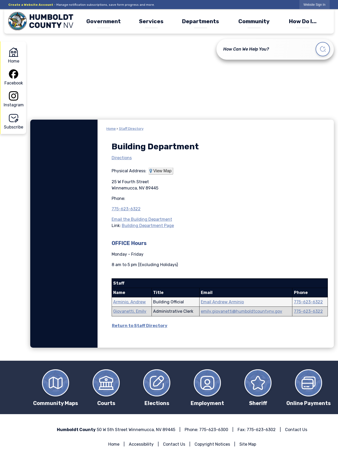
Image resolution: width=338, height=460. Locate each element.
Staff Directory (131, 128)
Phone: (118, 198)
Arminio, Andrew (129, 301)
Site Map (247, 444)
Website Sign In (314, 5)
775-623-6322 (126, 208)
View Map (162, 171)
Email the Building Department (142, 219)
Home (111, 128)
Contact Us (296, 429)
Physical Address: (129, 170)
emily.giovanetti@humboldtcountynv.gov (241, 311)
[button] (322, 49)
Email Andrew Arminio (222, 301)
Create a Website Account (30, 5)
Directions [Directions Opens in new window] (122, 157)
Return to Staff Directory (139, 325)
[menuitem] (103, 21)
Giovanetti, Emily (129, 311)
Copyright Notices (212, 444)
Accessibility (141, 444)
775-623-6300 (213, 429)
